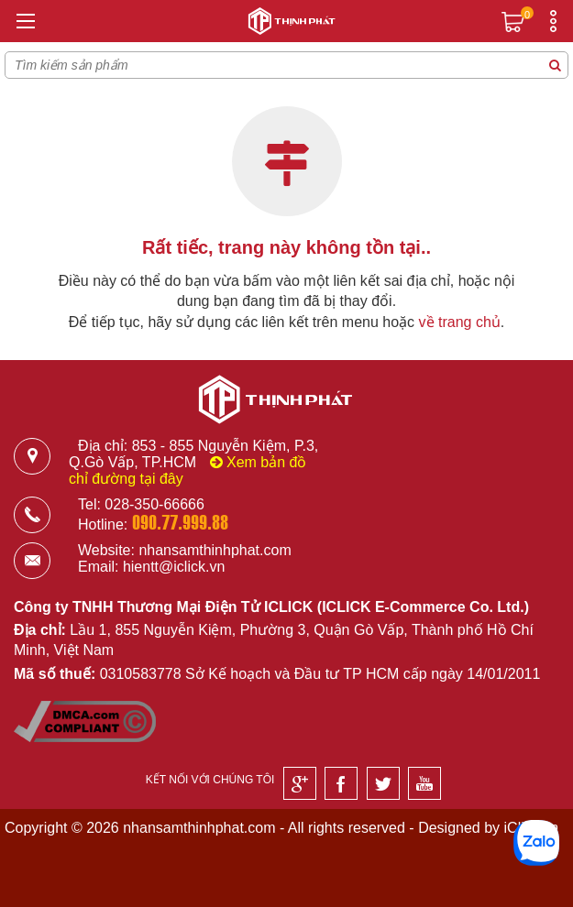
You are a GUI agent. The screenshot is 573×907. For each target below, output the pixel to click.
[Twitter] (383, 783)
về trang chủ (460, 322)
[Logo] (287, 24)
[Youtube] (424, 783)
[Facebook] (341, 783)
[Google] (299, 783)
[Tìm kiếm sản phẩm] (554, 65)
